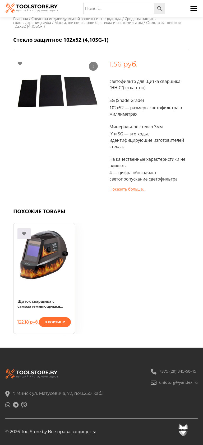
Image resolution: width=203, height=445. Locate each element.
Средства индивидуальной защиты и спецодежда (79, 18)
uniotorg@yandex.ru (173, 382)
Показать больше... (127, 189)
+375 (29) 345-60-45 (172, 371)
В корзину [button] (55, 322)
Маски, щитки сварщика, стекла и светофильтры (102, 23)
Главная (21, 18)
